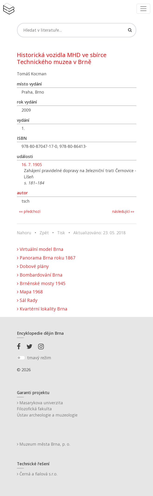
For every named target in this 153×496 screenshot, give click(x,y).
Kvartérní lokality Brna (42, 309)
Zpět (44, 232)
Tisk (61, 232)
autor (22, 192)
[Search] (76, 30)
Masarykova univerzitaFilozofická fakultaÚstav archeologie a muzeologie (47, 409)
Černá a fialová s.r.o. (37, 474)
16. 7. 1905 (32, 164)
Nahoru (24, 232)
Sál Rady (27, 300)
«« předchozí (29, 211)
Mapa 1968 (30, 292)
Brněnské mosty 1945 (41, 283)
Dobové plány (33, 266)
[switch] (21, 358)
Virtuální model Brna (40, 249)
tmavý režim (39, 357)
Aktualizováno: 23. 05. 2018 (99, 232)
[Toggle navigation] (143, 9)
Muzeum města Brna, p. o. (43, 444)
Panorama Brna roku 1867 (46, 258)
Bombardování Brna (39, 275)
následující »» (123, 211)
